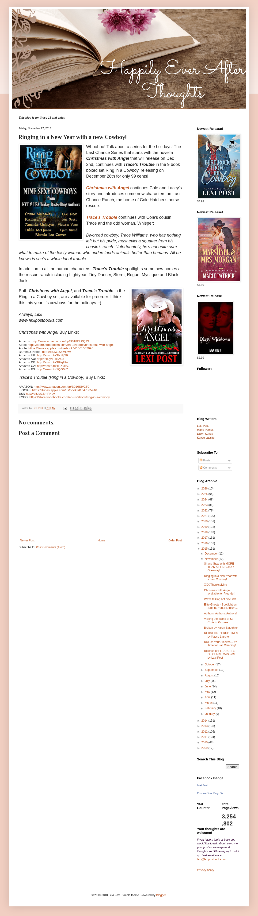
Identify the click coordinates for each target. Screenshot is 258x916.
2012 (205, 731)
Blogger (161, 895)
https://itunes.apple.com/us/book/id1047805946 (64, 390)
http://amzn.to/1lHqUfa (52, 362)
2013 (205, 726)
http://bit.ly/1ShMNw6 (57, 352)
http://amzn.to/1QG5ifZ (52, 369)
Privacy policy (205, 870)
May (208, 691)
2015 (205, 548)
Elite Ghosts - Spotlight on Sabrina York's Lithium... (221, 606)
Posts (205, 460)
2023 (205, 505)
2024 (205, 499)
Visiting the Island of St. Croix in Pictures (218, 620)
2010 (205, 742)
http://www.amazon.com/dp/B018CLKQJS (60, 341)
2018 (205, 532)
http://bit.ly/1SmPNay (40, 393)
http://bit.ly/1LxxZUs (50, 359)
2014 (205, 720)
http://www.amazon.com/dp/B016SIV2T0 (61, 386)
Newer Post (27, 540)
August (209, 675)
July (208, 680)
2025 (205, 494)
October (210, 664)
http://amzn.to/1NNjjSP (52, 355)
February (211, 708)
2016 (205, 543)
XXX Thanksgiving (215, 584)
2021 (205, 516)
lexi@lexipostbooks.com (212, 859)
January (210, 713)
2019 (205, 527)
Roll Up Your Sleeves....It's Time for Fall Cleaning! (220, 643)
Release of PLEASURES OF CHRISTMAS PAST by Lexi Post (220, 654)
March (209, 702)
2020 (205, 521)
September (212, 669)
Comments (208, 467)
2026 (205, 488)
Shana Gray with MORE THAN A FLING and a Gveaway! (219, 567)
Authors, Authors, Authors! (220, 613)
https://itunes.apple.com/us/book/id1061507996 (60, 348)
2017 (205, 537)
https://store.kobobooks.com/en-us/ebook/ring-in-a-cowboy (69, 397)
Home (101, 540)
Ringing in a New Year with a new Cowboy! (221, 577)
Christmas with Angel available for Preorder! (219, 592)
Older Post (175, 540)
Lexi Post (202, 785)
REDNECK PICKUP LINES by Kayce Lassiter (221, 634)
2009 (205, 748)
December (212, 553)
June (208, 686)
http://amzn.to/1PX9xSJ (53, 366)
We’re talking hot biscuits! (220, 599)
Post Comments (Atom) (50, 547)
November (212, 559)
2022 (205, 510)
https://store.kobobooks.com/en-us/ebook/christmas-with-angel (71, 345)
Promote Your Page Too (210, 793)
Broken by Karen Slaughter (221, 627)
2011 (205, 737)
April (208, 697)
